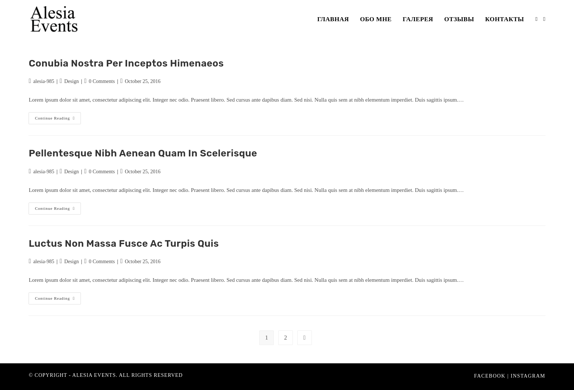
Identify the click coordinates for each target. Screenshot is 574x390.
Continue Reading (58, 120)
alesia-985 (44, 81)
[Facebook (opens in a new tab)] (536, 19)
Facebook (490, 376)
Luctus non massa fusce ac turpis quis (124, 243)
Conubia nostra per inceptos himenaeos (126, 63)
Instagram (528, 376)
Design (71, 81)
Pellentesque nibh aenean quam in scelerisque (143, 153)
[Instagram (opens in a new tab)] (544, 19)
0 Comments (102, 81)
